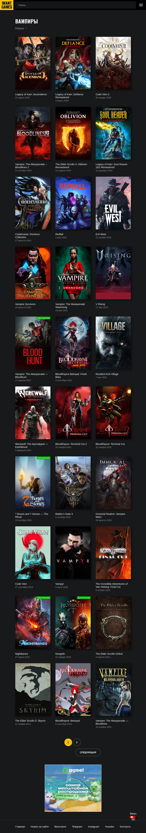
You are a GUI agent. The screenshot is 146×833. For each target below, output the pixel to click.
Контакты (125, 826)
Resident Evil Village (107, 374)
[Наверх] (133, 818)
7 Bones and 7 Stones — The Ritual (31, 515)
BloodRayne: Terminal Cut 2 (71, 444)
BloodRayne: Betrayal (67, 720)
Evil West (101, 234)
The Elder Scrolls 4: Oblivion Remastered (71, 166)
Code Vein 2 (102, 94)
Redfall (59, 234)
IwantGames (6, 5)
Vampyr (59, 583)
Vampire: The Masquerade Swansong (70, 306)
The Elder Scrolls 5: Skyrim (30, 720)
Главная (20, 826)
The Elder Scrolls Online (109, 653)
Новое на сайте (40, 826)
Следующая (88, 752)
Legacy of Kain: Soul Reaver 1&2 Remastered (112, 166)
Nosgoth (60, 653)
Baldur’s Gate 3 (64, 513)
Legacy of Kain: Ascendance (31, 94)
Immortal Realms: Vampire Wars (110, 515)
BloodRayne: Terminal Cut (110, 444)
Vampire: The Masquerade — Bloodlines (112, 722)
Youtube (109, 826)
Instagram (93, 826)
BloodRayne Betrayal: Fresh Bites (71, 375)
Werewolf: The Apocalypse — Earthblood (31, 445)
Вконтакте (60, 826)
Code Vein (21, 583)
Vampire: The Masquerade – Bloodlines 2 (31, 166)
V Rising (100, 304)
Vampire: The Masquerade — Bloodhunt (31, 375)
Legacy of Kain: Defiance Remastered (69, 96)
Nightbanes (21, 653)
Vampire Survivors (25, 304)
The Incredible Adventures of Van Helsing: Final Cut (112, 585)
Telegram (77, 826)
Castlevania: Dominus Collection (27, 236)
